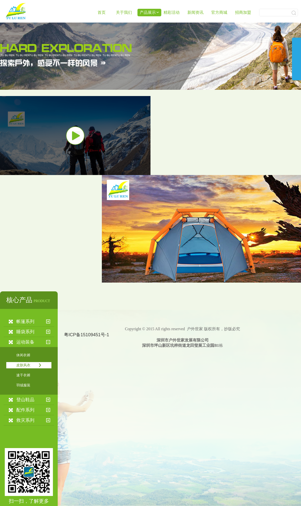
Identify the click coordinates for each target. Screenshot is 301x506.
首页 (102, 12)
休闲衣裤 (23, 355)
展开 (296, 63)
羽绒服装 (23, 385)
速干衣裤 (23, 375)
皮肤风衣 (23, 365)
